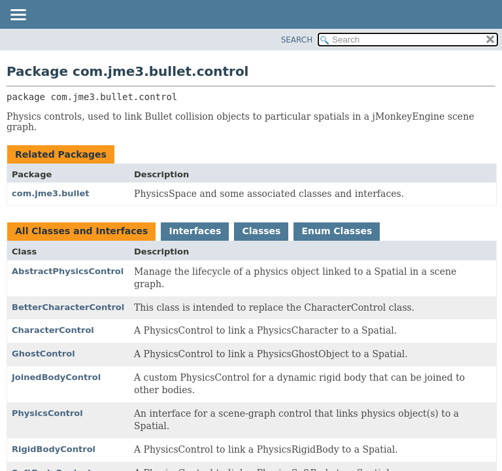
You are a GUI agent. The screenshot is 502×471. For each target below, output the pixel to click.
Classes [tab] (261, 231)
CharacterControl (53, 330)
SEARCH (297, 39)
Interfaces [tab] (195, 231)
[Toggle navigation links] (18, 16)
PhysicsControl (47, 413)
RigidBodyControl (53, 449)
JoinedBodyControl (56, 377)
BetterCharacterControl (68, 307)
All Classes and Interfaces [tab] (81, 231)
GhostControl (43, 353)
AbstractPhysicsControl (68, 271)
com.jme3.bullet (51, 193)
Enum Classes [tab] (336, 231)
